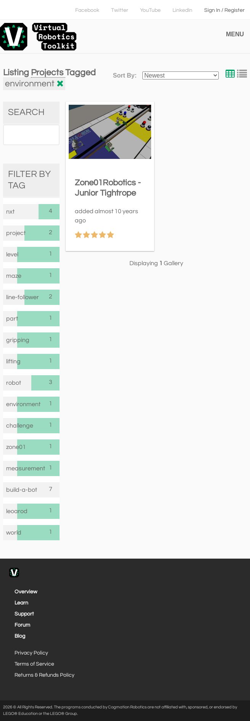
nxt (10, 212)
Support (24, 614)
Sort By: (125, 75)
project (15, 233)
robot (13, 383)
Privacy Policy (31, 653)
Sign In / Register (224, 10)
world (11, 533)
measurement (11, 468)
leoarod (11, 511)
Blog (20, 636)
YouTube (150, 10)
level (11, 254)
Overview (26, 592)
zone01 (11, 447)
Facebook (87, 10)
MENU (235, 34)
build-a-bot (21, 490)
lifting (11, 361)
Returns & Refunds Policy (44, 675)
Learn (21, 603)
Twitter (119, 10)
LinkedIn (182, 10)
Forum (22, 625)
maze (11, 276)
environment (11, 404)
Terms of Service (34, 664)
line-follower (15, 297)
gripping (11, 340)
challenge (11, 426)
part (11, 319)
